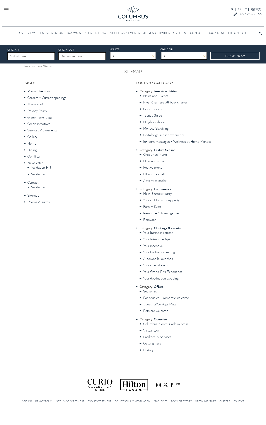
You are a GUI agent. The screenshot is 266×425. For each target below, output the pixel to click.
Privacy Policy (37, 110)
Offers (158, 286)
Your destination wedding (161, 278)
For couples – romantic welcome (166, 297)
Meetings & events (167, 228)
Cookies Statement (99, 401)
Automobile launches (158, 258)
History (148, 350)
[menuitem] (232, 9)
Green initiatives (38, 123)
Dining (32, 150)
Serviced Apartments (42, 130)
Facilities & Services (157, 336)
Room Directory (38, 91)
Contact (32, 182)
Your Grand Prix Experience (163, 271)
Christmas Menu (155, 154)
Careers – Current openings (46, 97)
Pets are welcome (155, 310)
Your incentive (153, 245)
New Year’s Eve (154, 161)
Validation (38, 174)
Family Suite (152, 206)
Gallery (32, 136)
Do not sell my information (132, 401)
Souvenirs (150, 291)
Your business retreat (158, 232)
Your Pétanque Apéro (158, 239)
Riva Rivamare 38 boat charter (165, 102)
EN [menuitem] (239, 9)
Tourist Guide (152, 115)
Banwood (149, 219)
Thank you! (35, 104)
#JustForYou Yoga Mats (159, 304)
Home (31, 143)
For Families (162, 189)
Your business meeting (159, 252)
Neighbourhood (154, 122)
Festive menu (152, 167)
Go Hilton (34, 156)
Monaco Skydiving (156, 128)
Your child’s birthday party (161, 200)
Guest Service (153, 109)
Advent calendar (154, 180)
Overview (160, 319)
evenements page (39, 117)
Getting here (152, 343)
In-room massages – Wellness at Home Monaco (177, 141)
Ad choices (160, 401)
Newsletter (35, 162)
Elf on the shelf (154, 174)
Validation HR (41, 167)
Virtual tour (151, 330)
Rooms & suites (38, 202)
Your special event (155, 265)
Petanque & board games (161, 213)
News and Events (155, 95)
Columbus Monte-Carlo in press (165, 324)
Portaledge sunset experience (164, 135)
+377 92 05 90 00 (250, 14)
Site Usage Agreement (70, 401)
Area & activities (165, 91)
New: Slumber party (157, 193)
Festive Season (164, 150)
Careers (224, 401)
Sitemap (33, 195)
